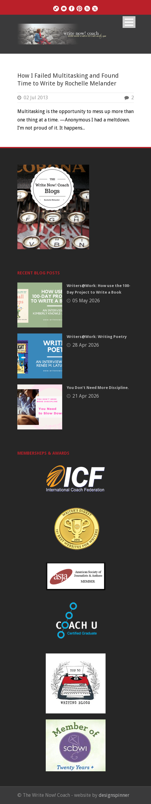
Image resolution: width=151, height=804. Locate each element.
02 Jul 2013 (36, 97)
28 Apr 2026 (85, 345)
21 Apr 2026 (85, 396)
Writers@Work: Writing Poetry (97, 336)
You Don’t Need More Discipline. (98, 387)
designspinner (114, 795)
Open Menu (129, 22)
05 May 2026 (86, 300)
